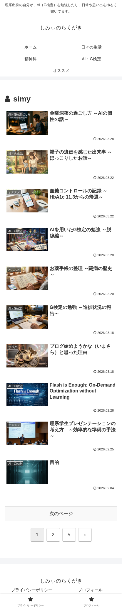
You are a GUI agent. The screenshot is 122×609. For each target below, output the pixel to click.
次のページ (61, 513)
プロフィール (90, 590)
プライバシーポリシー (31, 590)
